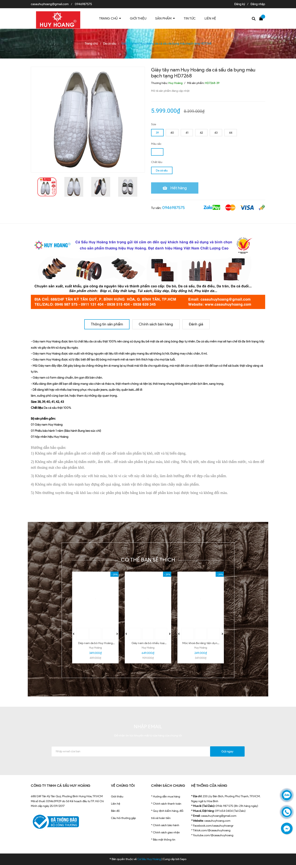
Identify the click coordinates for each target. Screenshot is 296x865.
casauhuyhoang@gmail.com (50, 4)
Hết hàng (178, 187)
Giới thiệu (117, 796)
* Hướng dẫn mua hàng (165, 796)
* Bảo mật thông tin (163, 839)
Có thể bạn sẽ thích (148, 559)
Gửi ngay (227, 751)
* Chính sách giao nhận (165, 832)
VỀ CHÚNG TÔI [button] (123, 786)
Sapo (183, 859)
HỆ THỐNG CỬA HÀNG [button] (209, 786)
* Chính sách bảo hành (165, 825)
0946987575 (83, 4)
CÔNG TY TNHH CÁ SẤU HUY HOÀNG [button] (60, 786)
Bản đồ (115, 811)
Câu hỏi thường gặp (123, 818)
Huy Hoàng (95, 647)
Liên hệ (115, 803)
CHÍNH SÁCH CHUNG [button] (168, 786)
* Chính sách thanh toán (166, 803)
